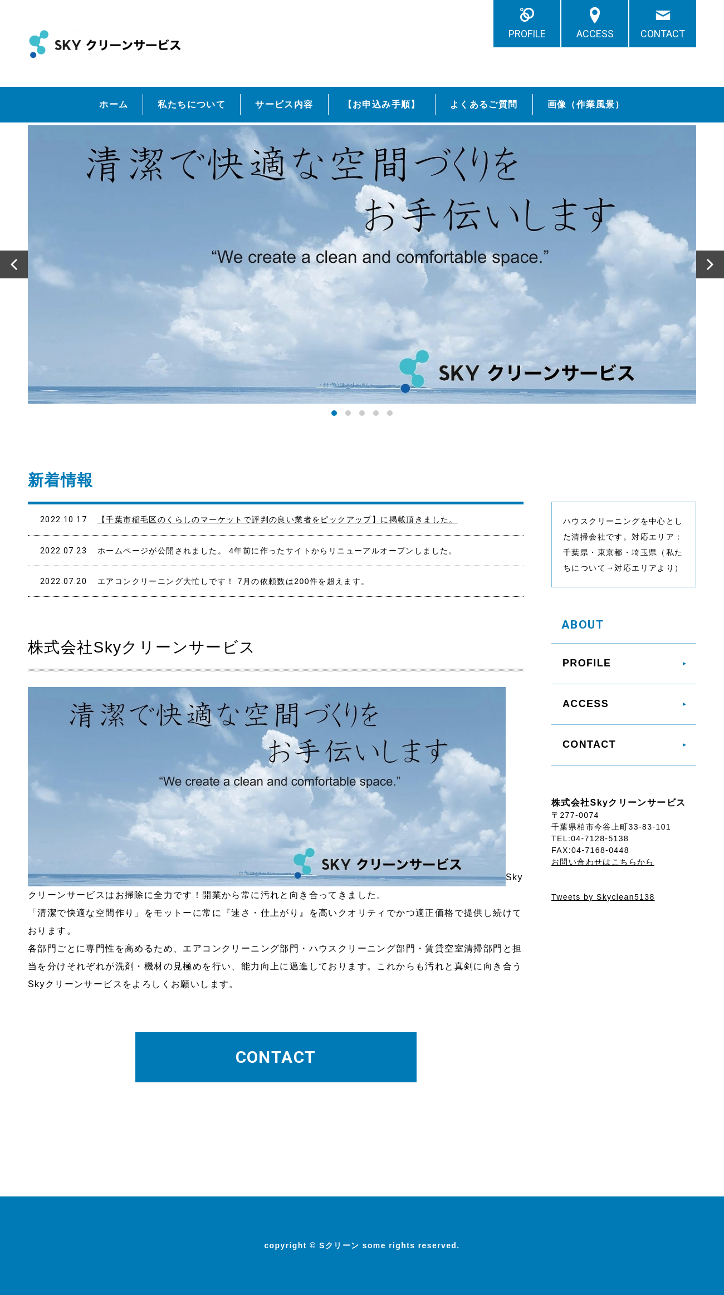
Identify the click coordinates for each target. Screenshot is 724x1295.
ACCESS (595, 34)
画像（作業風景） (586, 104)
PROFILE (527, 34)
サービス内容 (284, 104)
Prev (14, 264)
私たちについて (192, 104)
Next (710, 264)
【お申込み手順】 (381, 104)
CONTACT (662, 34)
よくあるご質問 (484, 104)
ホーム (113, 104)
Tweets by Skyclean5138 (603, 896)
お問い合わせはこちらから (602, 861)
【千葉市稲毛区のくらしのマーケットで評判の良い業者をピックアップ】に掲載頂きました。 (277, 519)
